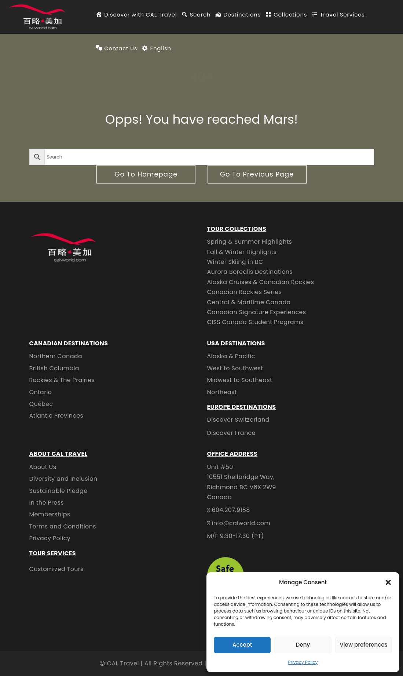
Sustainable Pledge (58, 491)
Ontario (40, 392)
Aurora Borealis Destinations (250, 272)
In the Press (46, 502)
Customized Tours (56, 569)
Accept (242, 644)
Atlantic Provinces (56, 415)
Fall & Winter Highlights (242, 252)
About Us (42, 467)
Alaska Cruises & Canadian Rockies (260, 282)
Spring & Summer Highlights (249, 241)
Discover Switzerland (238, 419)
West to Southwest (235, 368)
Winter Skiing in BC (235, 262)
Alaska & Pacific (231, 356)
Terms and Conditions (62, 526)
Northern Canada (56, 356)
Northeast (222, 392)
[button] (388, 582)
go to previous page (257, 174)
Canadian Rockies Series (244, 292)
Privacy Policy (303, 662)
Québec (41, 404)
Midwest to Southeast (239, 380)
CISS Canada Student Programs (255, 322)
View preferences (363, 644)
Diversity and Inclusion (63, 479)
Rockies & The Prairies (62, 380)
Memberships (49, 514)
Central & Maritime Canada (249, 302)
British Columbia (54, 368)
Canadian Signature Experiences (256, 312)
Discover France (231, 433)
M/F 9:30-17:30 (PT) (235, 536)
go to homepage (145, 174)
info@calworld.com (241, 523)
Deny (303, 644)
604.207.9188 (231, 510)
